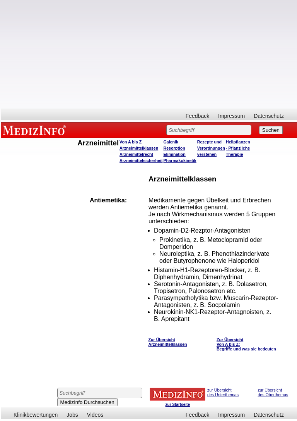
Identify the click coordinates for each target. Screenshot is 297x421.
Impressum (231, 116)
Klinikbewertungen (36, 415)
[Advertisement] (149, 54)
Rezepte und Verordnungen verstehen (211, 148)
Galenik (170, 142)
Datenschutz (269, 116)
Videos (95, 415)
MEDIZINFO (35, 130)
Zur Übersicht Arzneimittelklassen (167, 342)
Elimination (174, 154)
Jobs (72, 415)
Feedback (197, 116)
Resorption (174, 148)
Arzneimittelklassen (138, 148)
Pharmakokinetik (179, 160)
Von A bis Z (130, 142)
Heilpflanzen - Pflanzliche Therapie (238, 148)
